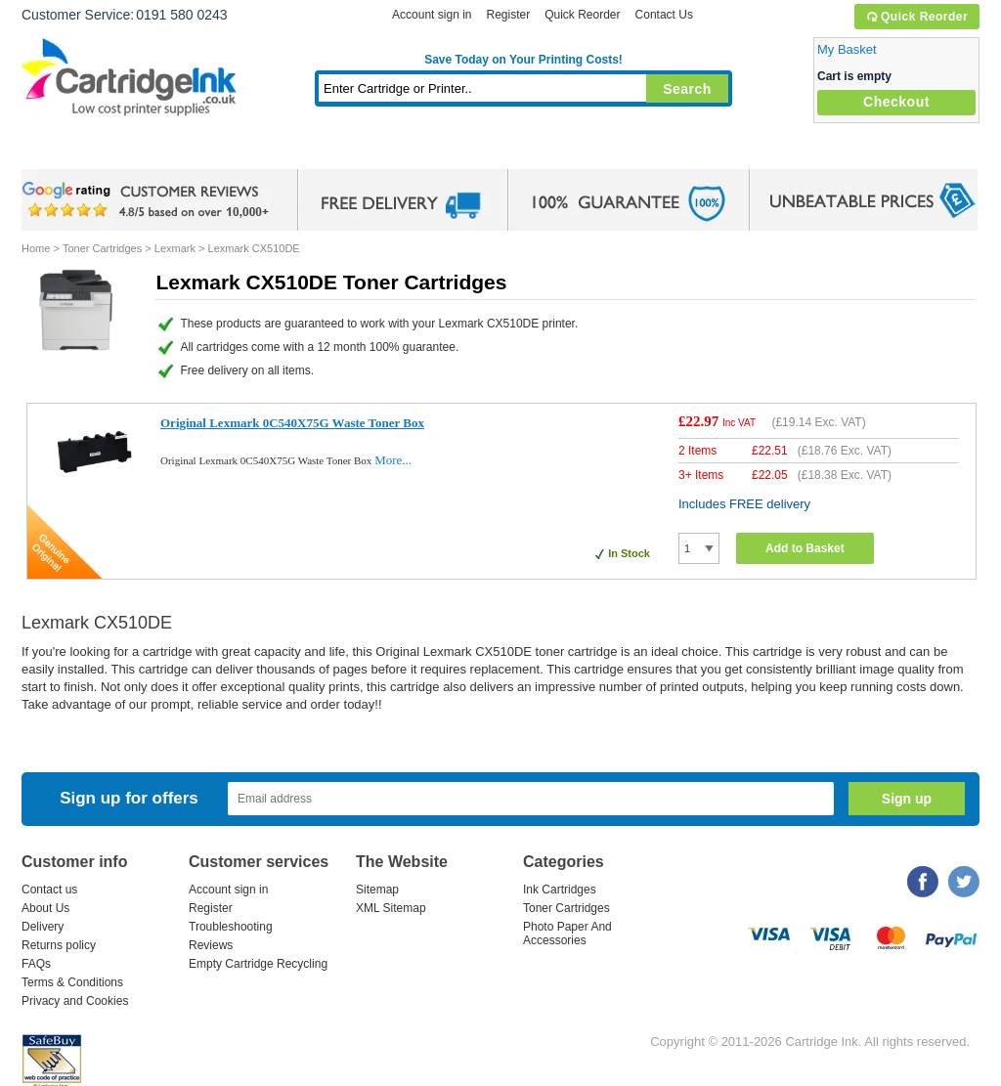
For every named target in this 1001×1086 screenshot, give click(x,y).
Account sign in (431, 15)
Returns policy (59, 945)
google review (149, 200)
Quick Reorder (916, 16)
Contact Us (664, 15)
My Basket (847, 49)
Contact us (49, 889)
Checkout (896, 101)
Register (508, 15)
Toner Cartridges (320, 151)
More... (393, 460)
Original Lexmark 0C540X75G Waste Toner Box (292, 422)
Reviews (211, 945)
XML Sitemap (391, 908)
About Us (45, 908)
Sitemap (377, 889)
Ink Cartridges (170, 151)
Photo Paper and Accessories (528, 151)
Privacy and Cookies (75, 1001)
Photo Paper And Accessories (567, 933)
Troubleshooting (231, 927)
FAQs (36, 964)
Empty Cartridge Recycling (258, 964)
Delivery (43, 927)
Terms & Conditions (72, 982)
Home (60, 151)
